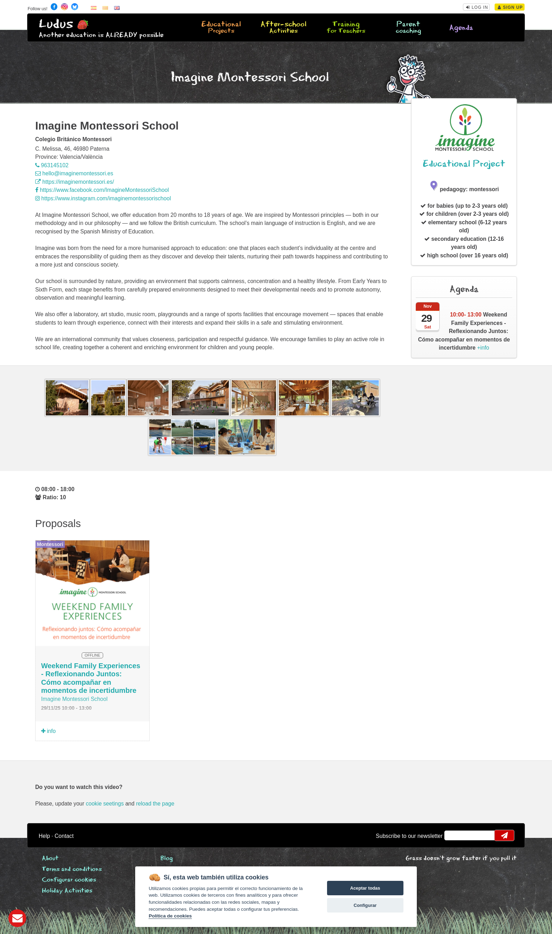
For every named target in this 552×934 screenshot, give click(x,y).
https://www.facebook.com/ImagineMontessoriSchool (102, 190)
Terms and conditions (72, 869)
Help (44, 836)
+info (464, 331)
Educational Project (464, 164)
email (454, 835)
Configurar (364, 905)
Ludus (56, 24)
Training (346, 28)
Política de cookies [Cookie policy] (170, 916)
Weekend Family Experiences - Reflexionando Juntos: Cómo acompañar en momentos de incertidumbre (90, 678)
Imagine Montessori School (74, 699)
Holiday (67, 891)
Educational (221, 28)
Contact (64, 836)
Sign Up (510, 7)
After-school (283, 28)
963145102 (52, 165)
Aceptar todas (365, 888)
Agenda (461, 28)
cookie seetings (105, 804)
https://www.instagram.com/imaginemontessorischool (103, 198)
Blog (167, 858)
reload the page (155, 804)
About (50, 858)
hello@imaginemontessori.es (74, 173)
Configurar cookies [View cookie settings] (69, 880)
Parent (408, 28)
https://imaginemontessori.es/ (74, 182)
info (48, 731)
